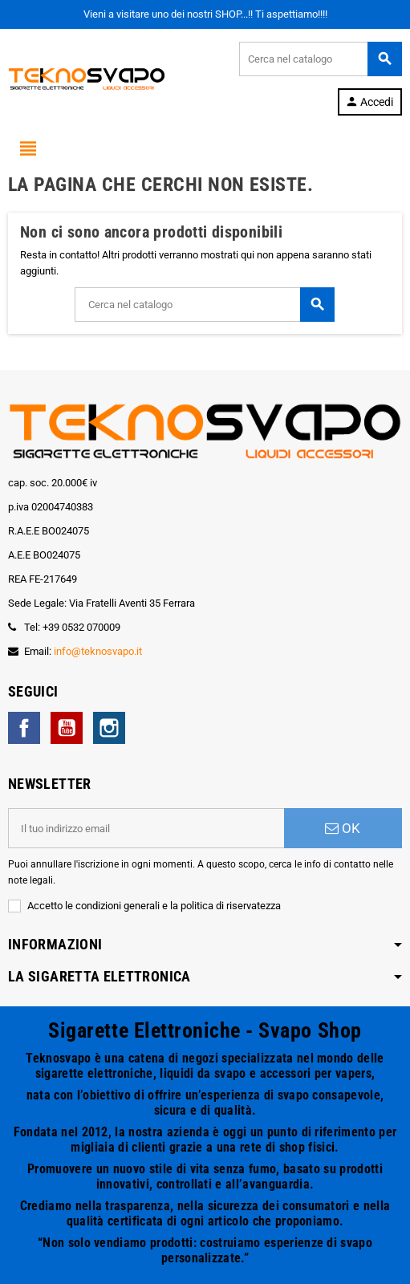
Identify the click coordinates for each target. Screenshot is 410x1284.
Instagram (109, 728)
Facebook (24, 728)
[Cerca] (320, 59)
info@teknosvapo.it (98, 651)
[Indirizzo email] (146, 828)
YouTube (67, 728)
